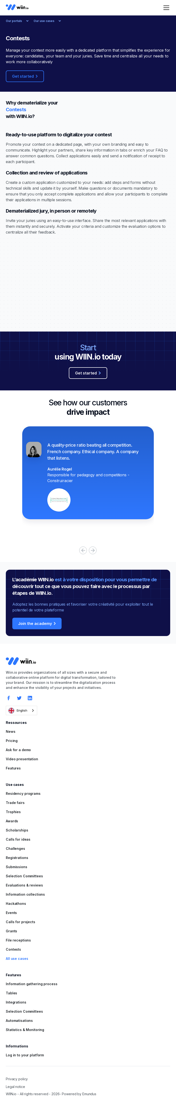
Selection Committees (24, 876)
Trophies (13, 812)
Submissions (16, 867)
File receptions (18, 940)
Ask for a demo (18, 750)
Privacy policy (17, 1079)
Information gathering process (31, 984)
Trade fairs (15, 803)
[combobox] (21, 710)
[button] (165, 8)
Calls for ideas (18, 839)
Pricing (12, 741)
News (10, 731)
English (17, 710)
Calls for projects (20, 922)
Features (13, 768)
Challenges (15, 848)
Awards (12, 821)
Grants (11, 931)
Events (11, 913)
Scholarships (17, 830)
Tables (11, 993)
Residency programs (23, 793)
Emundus (89, 1094)
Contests (13, 949)
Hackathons (16, 903)
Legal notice (15, 1087)
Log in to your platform (25, 1055)
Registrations (17, 858)
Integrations (16, 1002)
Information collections (25, 894)
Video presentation (22, 759)
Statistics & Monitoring (25, 1030)
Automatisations (19, 1020)
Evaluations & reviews (24, 885)
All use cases (17, 958)
